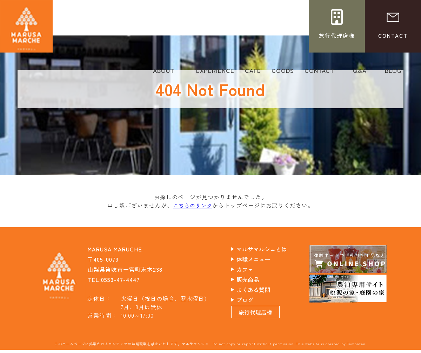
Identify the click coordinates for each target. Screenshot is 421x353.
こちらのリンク (193, 205)
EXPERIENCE (215, 73)
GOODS (283, 73)
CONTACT (319, 73)
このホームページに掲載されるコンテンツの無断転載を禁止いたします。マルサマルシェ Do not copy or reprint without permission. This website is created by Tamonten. (210, 346)
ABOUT (163, 73)
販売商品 (254, 279)
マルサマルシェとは (268, 248)
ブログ (251, 299)
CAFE (253, 73)
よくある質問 (260, 289)
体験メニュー (260, 259)
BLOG (393, 73)
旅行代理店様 (262, 315)
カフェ (251, 269)
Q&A (359, 73)
